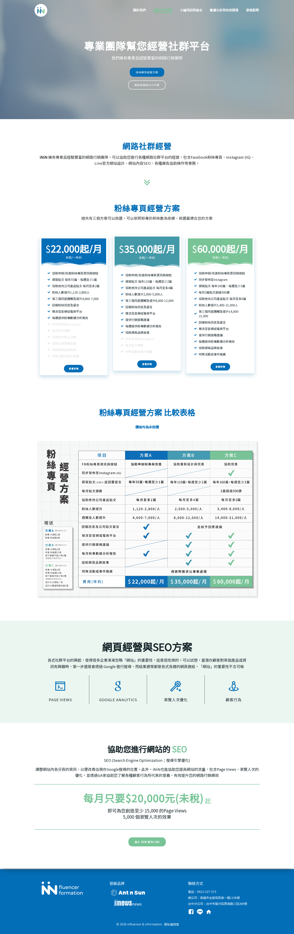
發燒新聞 (252, 10)
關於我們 (139, 10)
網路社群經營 (162, 10)
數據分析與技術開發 (224, 10)
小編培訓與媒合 (191, 10)
